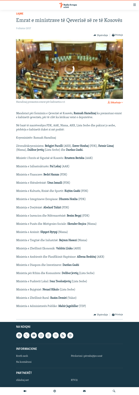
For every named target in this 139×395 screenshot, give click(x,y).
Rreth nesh (22, 356)
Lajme (19, 13)
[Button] (101, 35)
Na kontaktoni (24, 362)
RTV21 (74, 380)
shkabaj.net (22, 380)
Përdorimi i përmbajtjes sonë (86, 356)
